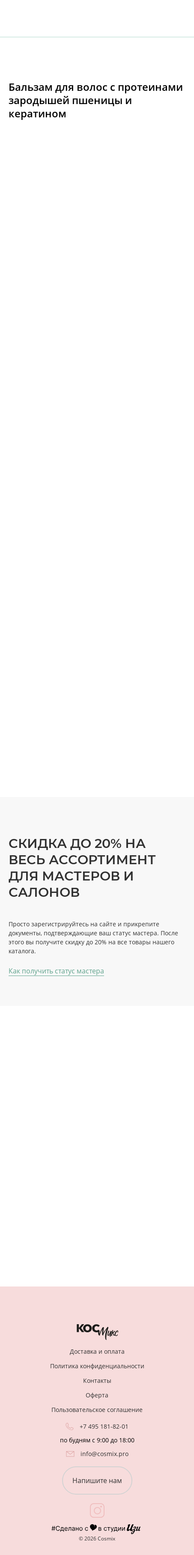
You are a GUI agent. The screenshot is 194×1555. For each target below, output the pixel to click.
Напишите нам (97, 1480)
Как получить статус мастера (56, 971)
